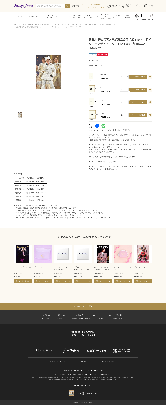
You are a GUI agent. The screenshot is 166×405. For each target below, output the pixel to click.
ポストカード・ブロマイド (105, 16)
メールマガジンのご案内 (83, 306)
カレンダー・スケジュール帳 (87, 16)
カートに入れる (140, 77)
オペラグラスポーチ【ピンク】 (123, 268)
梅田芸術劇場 (127, 16)
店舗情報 (150, 19)
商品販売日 (143, 19)
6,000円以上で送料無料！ (91, 4)
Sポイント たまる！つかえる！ (93, 7)
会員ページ (60, 319)
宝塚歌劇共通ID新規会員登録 (81, 319)
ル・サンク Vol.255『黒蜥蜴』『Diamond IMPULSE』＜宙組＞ (102, 268)
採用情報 (83, 361)
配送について (62, 315)
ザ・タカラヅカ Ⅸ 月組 (22, 267)
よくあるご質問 (44, 319)
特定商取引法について (120, 319)
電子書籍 (74, 16)
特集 (136, 19)
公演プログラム (59, 16)
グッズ (96, 16)
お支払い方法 (79, 315)
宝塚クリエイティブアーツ (58, 361)
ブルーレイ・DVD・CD (49, 16)
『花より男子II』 (140, 267)
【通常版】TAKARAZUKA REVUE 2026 (82, 268)
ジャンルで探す (33, 16)
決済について (95, 315)
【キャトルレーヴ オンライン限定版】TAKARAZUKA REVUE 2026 (62, 268)
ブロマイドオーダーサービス (118, 16)
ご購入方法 (46, 315)
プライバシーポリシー (107, 361)
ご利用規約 (101, 319)
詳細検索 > (76, 6)
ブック (68, 16)
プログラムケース (40, 267)
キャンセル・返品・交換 (115, 315)
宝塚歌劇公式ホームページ (82, 386)
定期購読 (79, 16)
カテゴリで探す (18, 16)
